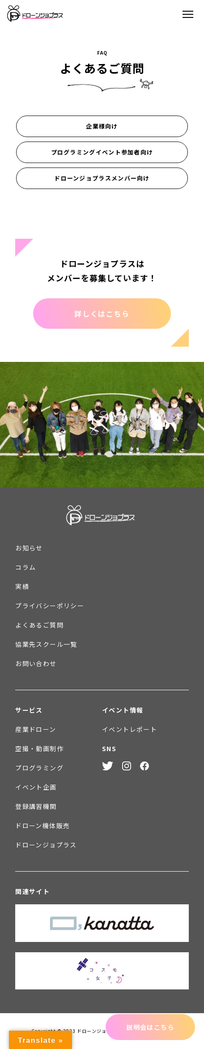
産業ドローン (35, 729)
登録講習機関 (35, 806)
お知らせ (29, 547)
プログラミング (39, 767)
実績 (22, 586)
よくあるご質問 (39, 624)
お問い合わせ (35, 663)
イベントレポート (129, 729)
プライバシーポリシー (49, 605)
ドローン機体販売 (42, 825)
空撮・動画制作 (39, 748)
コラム (25, 567)
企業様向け (102, 126)
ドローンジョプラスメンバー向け (102, 178)
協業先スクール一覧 (46, 644)
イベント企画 (35, 786)
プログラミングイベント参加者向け (102, 152)
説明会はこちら (150, 1027)
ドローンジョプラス (46, 844)
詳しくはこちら (101, 313)
